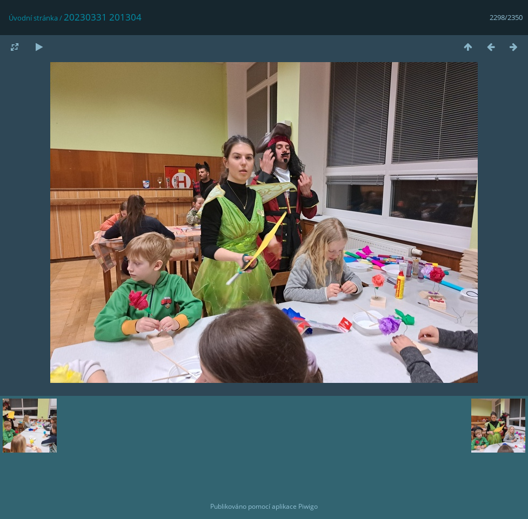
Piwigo (308, 506)
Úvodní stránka (33, 18)
